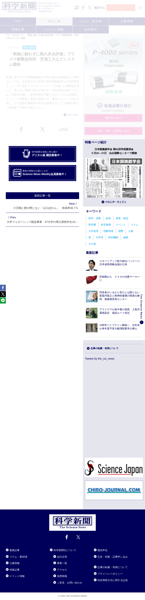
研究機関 (113, 237)
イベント (121, 224)
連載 (125, 237)
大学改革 (93, 231)
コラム (134, 224)
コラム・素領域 (18, 556)
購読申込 (103, 550)
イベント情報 (17, 576)
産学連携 (106, 224)
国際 (120, 231)
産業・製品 (122, 218)
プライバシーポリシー (110, 573)
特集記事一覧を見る (115, 202)
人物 (130, 231)
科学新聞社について (65, 550)
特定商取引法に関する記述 (113, 580)
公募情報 (14, 563)
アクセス (62, 569)
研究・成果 (94, 218)
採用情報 (62, 576)
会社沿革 (62, 556)
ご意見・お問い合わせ (69, 582)
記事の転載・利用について (105, 348)
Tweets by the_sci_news (99, 358)
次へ (139, 174)
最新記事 (14, 550)
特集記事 (14, 569)
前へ (88, 174)
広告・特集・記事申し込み (113, 556)
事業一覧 (62, 563)
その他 (92, 243)
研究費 (92, 224)
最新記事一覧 (42, 195)
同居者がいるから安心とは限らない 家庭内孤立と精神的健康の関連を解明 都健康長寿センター (120, 296)
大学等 (99, 237)
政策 (108, 218)
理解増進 (108, 231)
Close (9, 545)
